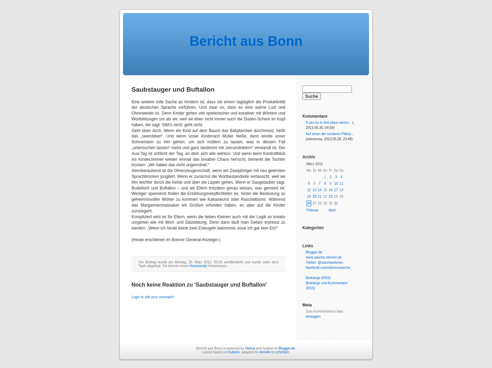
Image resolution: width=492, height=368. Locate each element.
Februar (312, 210)
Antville (264, 352)
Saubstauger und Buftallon (173, 89)
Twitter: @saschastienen (324, 262)
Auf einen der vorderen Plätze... (330, 134)
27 (314, 203)
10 (336, 183)
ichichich (282, 352)
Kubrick (234, 352)
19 (309, 196)
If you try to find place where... (328, 122)
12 (309, 190)
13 (314, 190)
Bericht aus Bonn (245, 41)
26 (309, 203)
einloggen (313, 316)
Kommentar (198, 266)
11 (341, 183)
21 (320, 196)
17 (336, 190)
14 (320, 190)
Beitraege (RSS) (318, 278)
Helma (250, 348)
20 (314, 196)
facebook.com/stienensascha (328, 268)
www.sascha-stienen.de (324, 257)
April (332, 210)
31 (336, 203)
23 (330, 196)
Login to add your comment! (153, 297)
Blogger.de (314, 252)
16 (330, 190)
